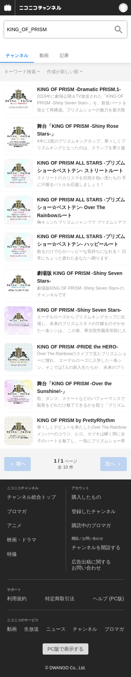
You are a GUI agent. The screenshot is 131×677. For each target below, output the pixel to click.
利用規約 (17, 598)
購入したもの (86, 497)
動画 (44, 55)
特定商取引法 (59, 598)
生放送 (31, 629)
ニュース (56, 629)
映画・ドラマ (21, 540)
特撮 (12, 554)
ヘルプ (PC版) (108, 598)
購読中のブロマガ (91, 525)
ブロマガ (17, 511)
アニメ (14, 525)
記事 (64, 55)
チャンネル (17, 55)
